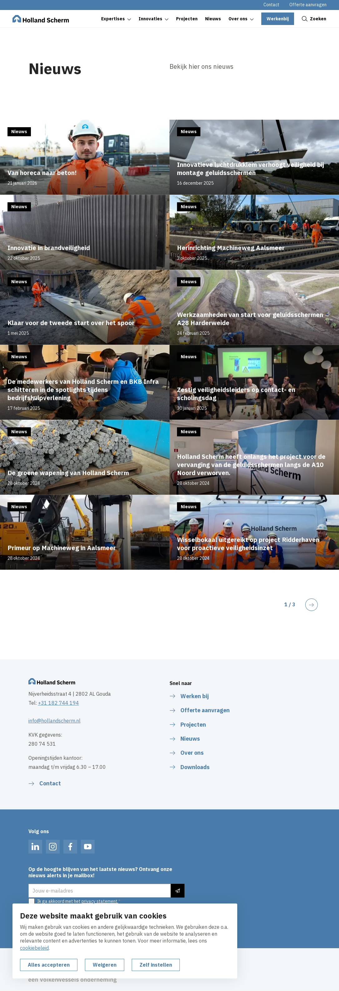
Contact (271, 5)
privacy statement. (99, 901)
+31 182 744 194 (58, 703)
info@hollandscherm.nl (54, 721)
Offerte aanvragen (308, 5)
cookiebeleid (34, 948)
